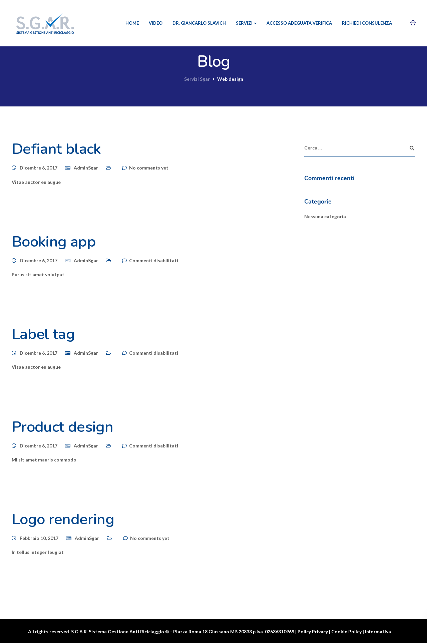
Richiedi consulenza (367, 23)
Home (132, 23)
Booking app (54, 242)
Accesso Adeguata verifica (299, 23)
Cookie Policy (346, 631)
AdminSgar (86, 168)
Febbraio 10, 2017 (39, 538)
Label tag (43, 334)
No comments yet (148, 168)
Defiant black (56, 149)
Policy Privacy (313, 631)
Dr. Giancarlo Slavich (199, 23)
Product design (62, 427)
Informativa (378, 631)
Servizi (244, 23)
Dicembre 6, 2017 (38, 168)
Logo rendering (63, 519)
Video (155, 23)
